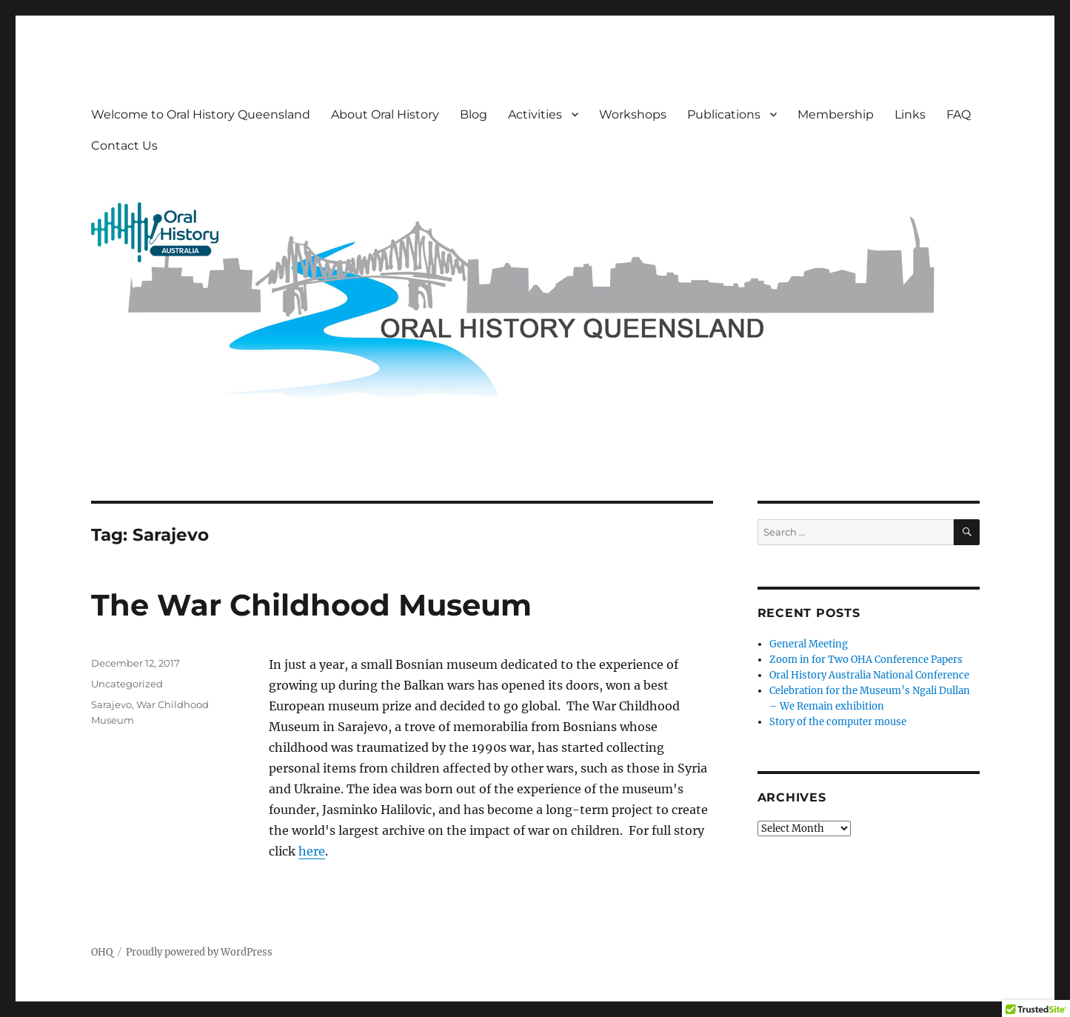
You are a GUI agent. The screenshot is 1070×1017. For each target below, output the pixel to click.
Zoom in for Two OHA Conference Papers (866, 659)
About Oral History (385, 114)
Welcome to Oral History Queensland (200, 114)
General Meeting (808, 644)
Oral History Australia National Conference (869, 675)
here (311, 851)
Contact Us (124, 146)
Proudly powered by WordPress (199, 952)
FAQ (958, 114)
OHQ (102, 952)
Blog (473, 114)
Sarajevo (111, 704)
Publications (723, 114)
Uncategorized (127, 684)
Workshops (632, 114)
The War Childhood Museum (311, 605)
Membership (836, 114)
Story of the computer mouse (837, 722)
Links (910, 114)
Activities (535, 114)
